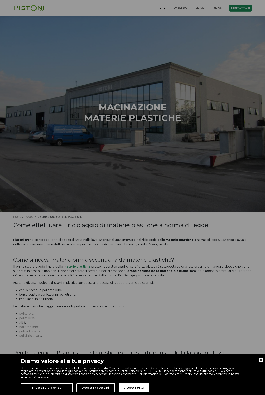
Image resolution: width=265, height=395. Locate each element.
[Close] (261, 360)
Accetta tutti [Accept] (134, 387)
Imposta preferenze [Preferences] (46, 387)
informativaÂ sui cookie (35, 377)
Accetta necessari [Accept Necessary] (95, 387)
